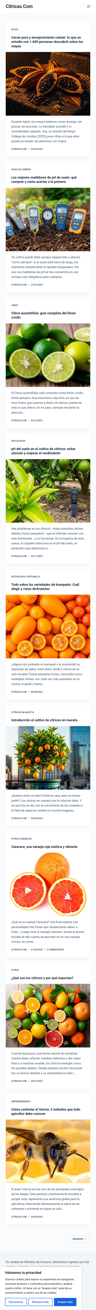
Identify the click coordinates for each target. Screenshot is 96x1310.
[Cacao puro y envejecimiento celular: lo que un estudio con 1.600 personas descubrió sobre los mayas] (48, 84)
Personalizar (16, 1302)
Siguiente (80, 1239)
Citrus (15, 839)
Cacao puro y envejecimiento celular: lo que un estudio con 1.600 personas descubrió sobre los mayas (47, 41)
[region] (40, 1288)
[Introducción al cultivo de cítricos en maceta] (48, 758)
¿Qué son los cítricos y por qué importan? (42, 978)
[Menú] (88, 6)
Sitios (14, 29)
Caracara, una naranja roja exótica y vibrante (44, 847)
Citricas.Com (19, 6)
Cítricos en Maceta (22, 712)
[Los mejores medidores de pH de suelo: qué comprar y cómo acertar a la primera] (48, 219)
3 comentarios (55, 949)
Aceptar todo (65, 1302)
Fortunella (33, 576)
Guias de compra (21, 169)
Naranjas (26, 839)
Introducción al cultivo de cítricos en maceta (44, 720)
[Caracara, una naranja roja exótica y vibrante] (48, 884)
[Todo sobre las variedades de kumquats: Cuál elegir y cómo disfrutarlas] (48, 626)
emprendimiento (21, 1101)
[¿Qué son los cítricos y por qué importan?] (48, 1015)
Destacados (18, 441)
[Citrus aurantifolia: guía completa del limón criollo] (48, 355)
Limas (14, 305)
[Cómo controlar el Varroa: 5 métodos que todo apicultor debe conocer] (48, 1151)
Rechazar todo (40, 1302)
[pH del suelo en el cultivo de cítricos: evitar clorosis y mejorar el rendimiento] (48, 491)
